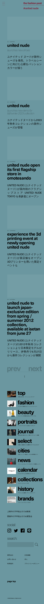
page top (11, 581)
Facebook (23, 531)
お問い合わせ (11, 559)
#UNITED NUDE (30, 8)
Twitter (16, 531)
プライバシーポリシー (32, 563)
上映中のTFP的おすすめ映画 (18, 511)
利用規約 (10, 563)
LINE (29, 531)
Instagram (9, 531)
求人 (26, 559)
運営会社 (10, 555)
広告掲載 (27, 555)
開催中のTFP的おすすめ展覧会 (19, 516)
